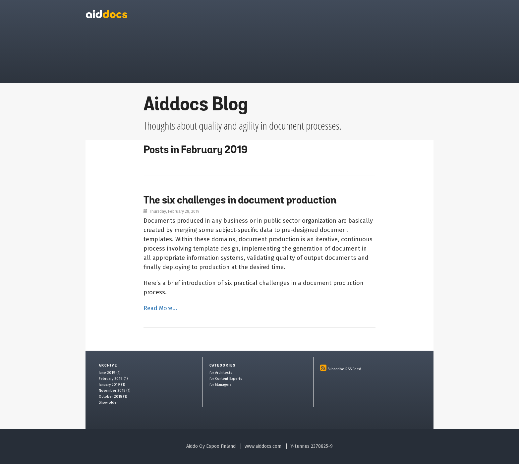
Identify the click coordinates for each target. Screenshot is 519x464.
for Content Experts (225, 379)
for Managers (220, 384)
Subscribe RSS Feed (344, 369)
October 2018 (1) (113, 396)
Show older (108, 402)
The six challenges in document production (240, 201)
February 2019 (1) (113, 379)
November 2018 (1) (114, 390)
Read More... (160, 308)
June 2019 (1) (109, 373)
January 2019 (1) (112, 384)
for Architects (220, 373)
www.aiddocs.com (263, 446)
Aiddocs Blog (196, 105)
